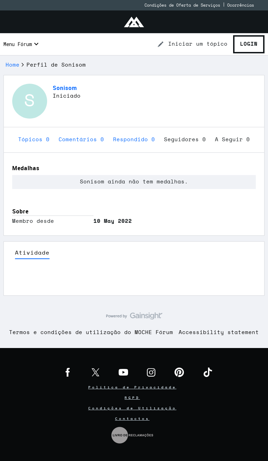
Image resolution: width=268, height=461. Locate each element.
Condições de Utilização (132, 408)
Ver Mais (134, 279)
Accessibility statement (219, 332)
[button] (192, 44)
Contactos (132, 419)
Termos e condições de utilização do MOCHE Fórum (91, 332)
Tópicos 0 (35, 139)
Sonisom (65, 88)
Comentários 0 (83, 139)
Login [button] (249, 44)
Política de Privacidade (132, 387)
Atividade (32, 253)
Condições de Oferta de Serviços (182, 5)
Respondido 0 (135, 139)
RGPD (132, 398)
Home (13, 65)
